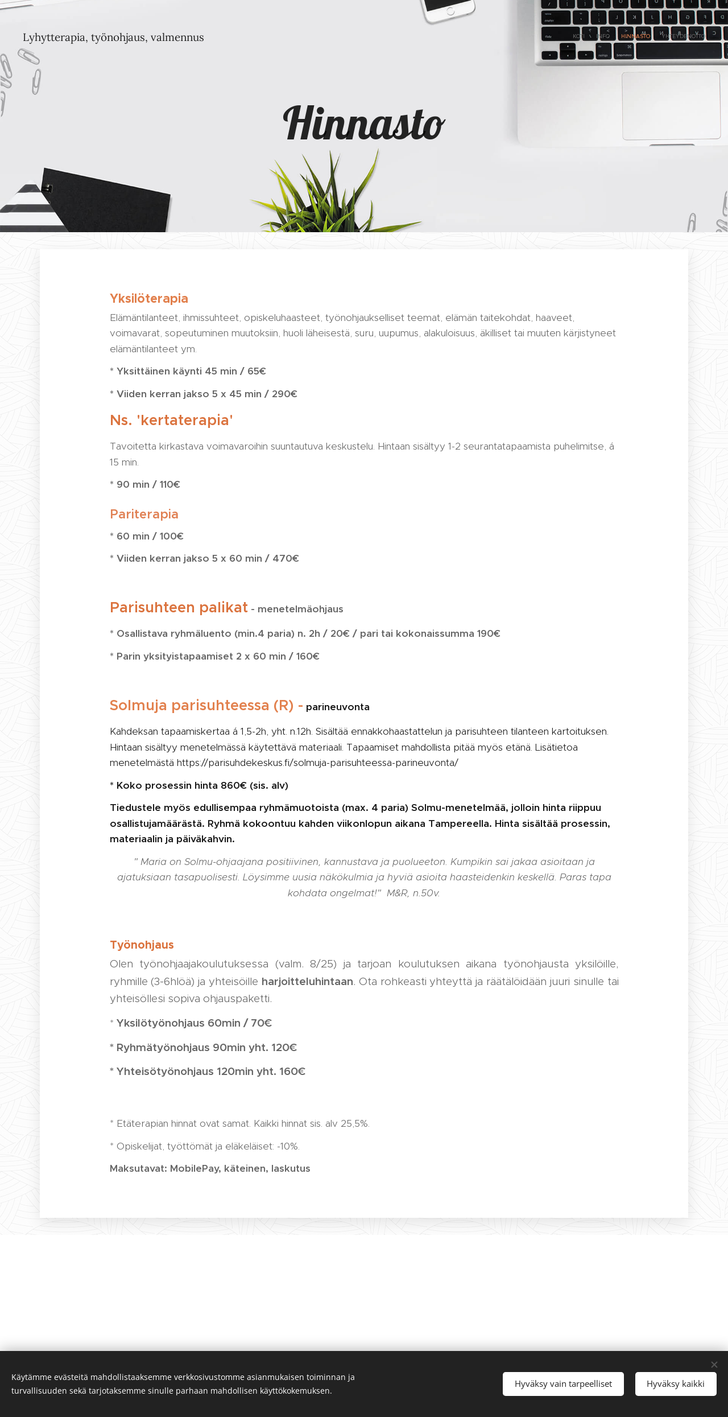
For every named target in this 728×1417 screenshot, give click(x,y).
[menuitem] (672, 37)
